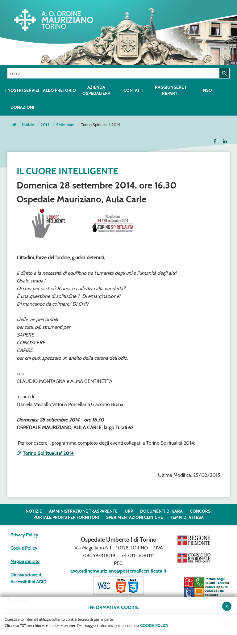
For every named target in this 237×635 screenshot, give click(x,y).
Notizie (28, 124)
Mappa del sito (25, 561)
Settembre (65, 124)
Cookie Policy (23, 548)
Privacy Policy (24, 535)
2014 (45, 124)
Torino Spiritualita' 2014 (48, 453)
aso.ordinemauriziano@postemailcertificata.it (118, 571)
